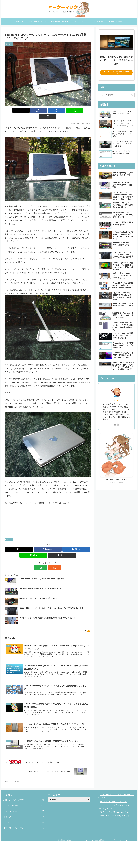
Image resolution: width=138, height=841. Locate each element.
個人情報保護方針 (96, 834)
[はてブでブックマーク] (48, 110)
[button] (77, 110)
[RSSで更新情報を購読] (50, 562)
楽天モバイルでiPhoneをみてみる (114, 810)
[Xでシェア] (19, 110)
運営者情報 (58, 834)
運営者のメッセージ (71, 834)
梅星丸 (121, 483)
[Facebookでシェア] (33, 110)
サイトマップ (108, 834)
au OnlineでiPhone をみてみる (113, 796)
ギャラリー (84, 834)
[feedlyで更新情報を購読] (45, 562)
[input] (116, 95)
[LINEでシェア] (62, 110)
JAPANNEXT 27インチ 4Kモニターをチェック (116, 72)
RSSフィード (130, 834)
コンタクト (119, 834)
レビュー (8, 533)
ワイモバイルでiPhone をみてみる (115, 806)
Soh (116, 400)
